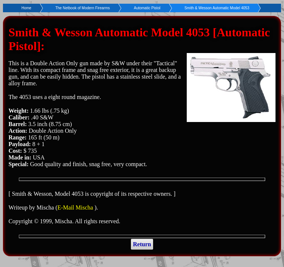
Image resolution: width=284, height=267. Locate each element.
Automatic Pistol (147, 8)
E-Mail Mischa (75, 207)
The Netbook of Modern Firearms (82, 8)
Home (26, 8)
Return (142, 244)
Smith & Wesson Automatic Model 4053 (217, 8)
